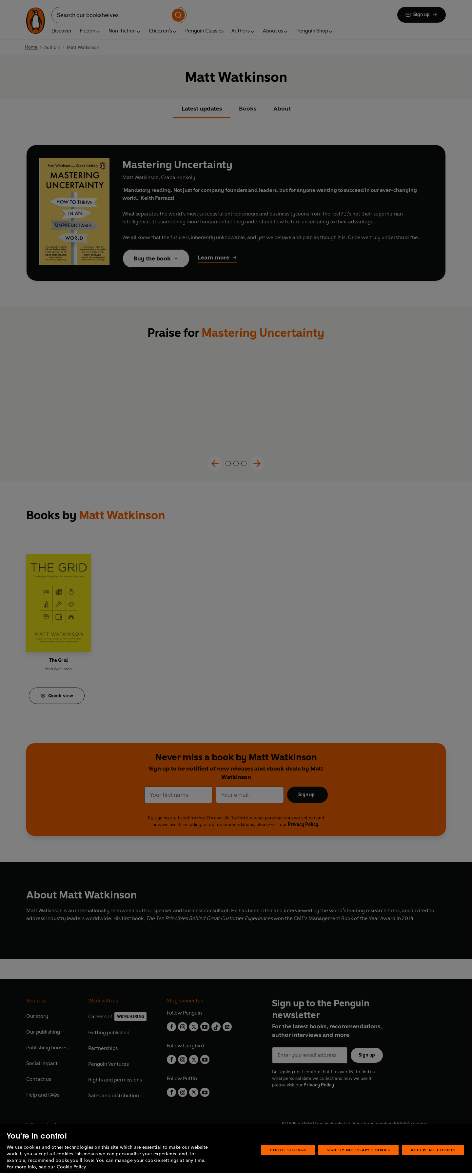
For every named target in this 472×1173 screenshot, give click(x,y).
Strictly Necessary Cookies (358, 1158)
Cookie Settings (288, 1158)
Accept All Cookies (433, 1158)
